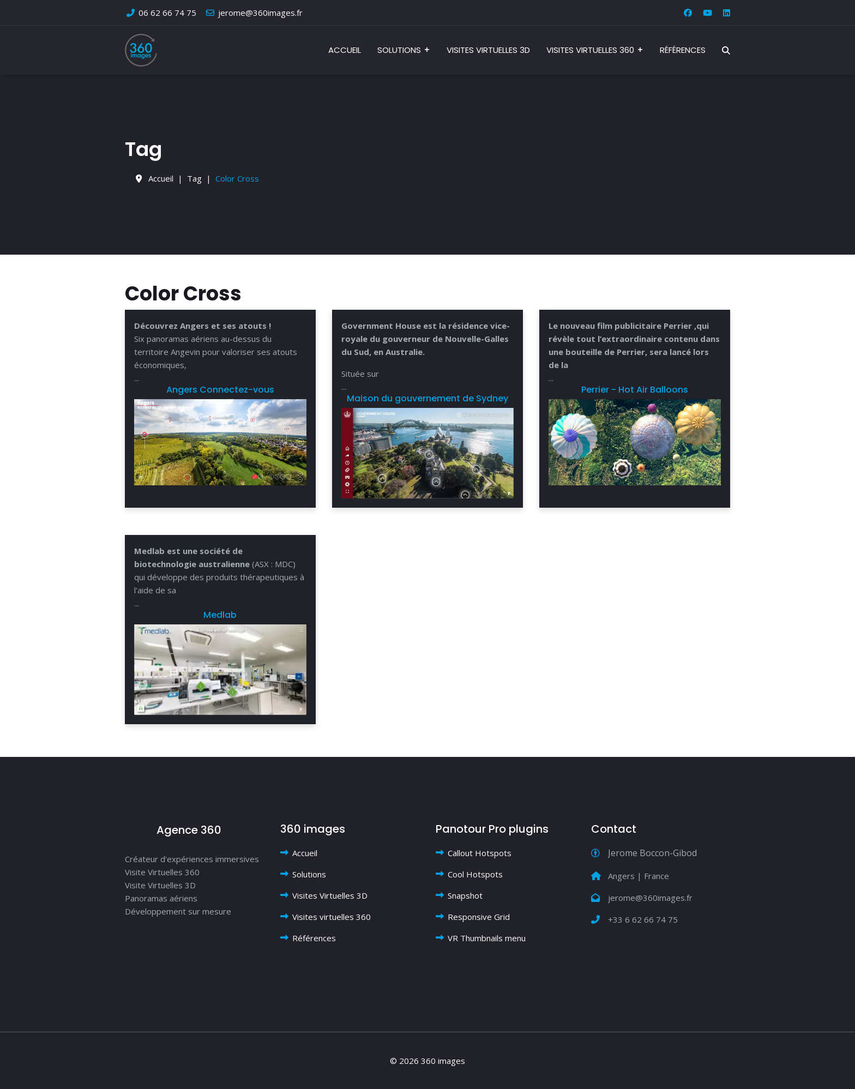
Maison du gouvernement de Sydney (427, 398)
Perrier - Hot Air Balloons (634, 389)
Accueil (344, 50)
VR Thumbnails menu (487, 937)
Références (683, 50)
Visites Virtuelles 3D (488, 50)
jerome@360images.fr (260, 12)
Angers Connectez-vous (220, 389)
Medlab (220, 615)
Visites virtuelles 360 (590, 50)
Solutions (399, 50)
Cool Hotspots (475, 874)
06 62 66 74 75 (167, 12)
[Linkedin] (726, 12)
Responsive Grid (479, 916)
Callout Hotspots (479, 852)
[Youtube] (707, 12)
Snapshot (465, 895)
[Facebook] (688, 12)
